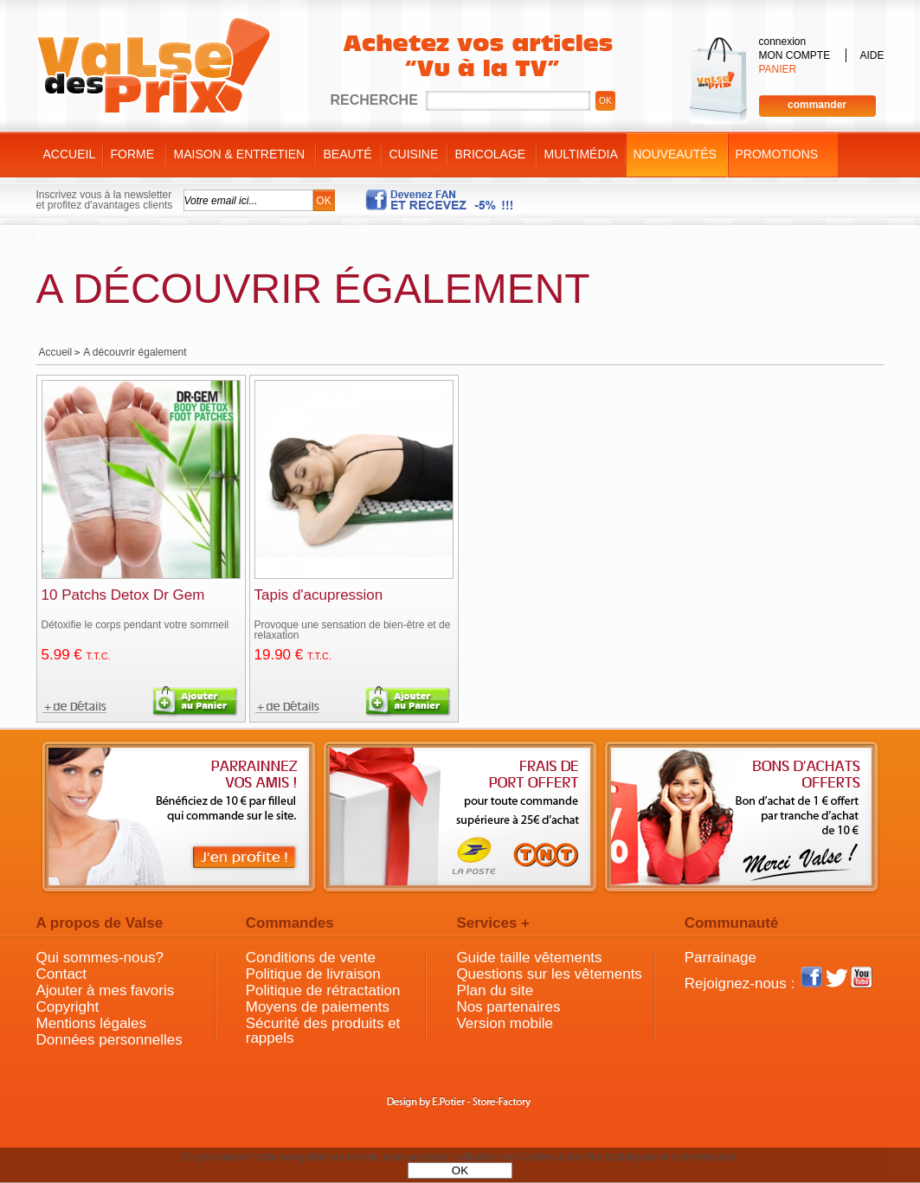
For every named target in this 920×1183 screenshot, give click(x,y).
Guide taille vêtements (529, 957)
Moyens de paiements (317, 1007)
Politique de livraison (313, 974)
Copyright (68, 1007)
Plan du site (494, 990)
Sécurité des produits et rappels (323, 1030)
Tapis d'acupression (318, 595)
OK (460, 1170)
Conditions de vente (311, 957)
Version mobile (504, 1023)
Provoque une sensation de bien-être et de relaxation (352, 630)
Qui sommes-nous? (100, 957)
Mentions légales (91, 1023)
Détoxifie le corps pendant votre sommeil (135, 625)
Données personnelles (109, 1040)
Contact (61, 974)
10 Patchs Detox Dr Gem (123, 595)
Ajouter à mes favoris (105, 990)
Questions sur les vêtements (548, 974)
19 (293, 654)
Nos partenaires (508, 1007)
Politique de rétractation (323, 990)
